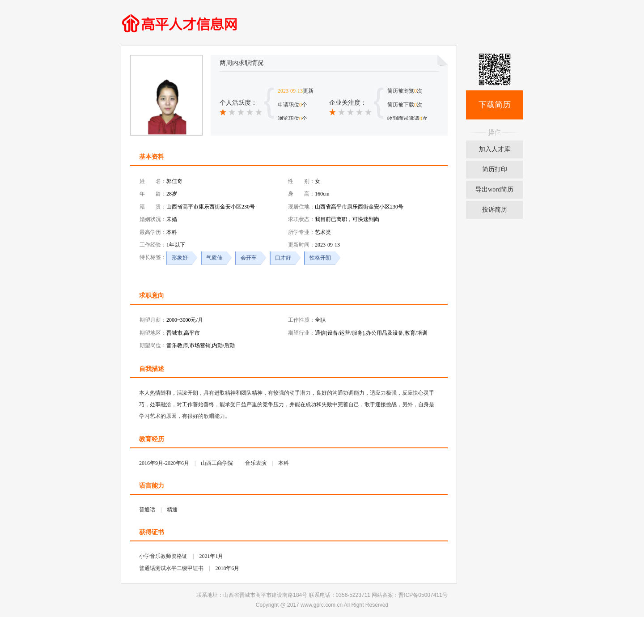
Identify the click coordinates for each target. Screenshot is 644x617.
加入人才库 (494, 149)
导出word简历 (494, 189)
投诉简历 (494, 209)
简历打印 (494, 169)
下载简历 (495, 104)
